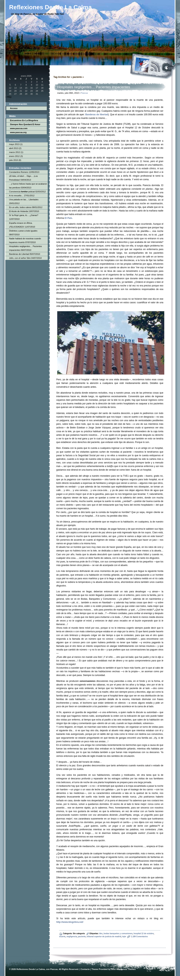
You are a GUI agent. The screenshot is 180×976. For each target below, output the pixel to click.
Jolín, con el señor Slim (20, 258)
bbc (101, 933)
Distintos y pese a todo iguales (23, 231)
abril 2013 (13, 148)
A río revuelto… (16, 195)
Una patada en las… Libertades (23, 199)
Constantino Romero (18, 172)
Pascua (84, 93)
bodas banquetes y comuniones (118, 933)
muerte (62, 936)
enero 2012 (14, 156)
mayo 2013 (14, 144)
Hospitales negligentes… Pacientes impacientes (93, 87)
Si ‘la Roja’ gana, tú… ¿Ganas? (23, 215)
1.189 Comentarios (139, 936)
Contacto (85, 969)
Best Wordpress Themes (123, 969)
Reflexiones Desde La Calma (30, 969)
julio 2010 (13, 160)
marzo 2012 (14, 152)
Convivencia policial (22, 191)
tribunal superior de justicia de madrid (104, 936)
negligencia (72, 936)
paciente (82, 936)
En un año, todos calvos (20, 207)
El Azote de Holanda (18, 211)
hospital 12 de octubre (144, 933)
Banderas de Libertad (19, 254)
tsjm (124, 936)
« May (8, 97)
